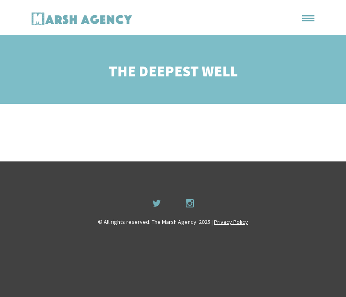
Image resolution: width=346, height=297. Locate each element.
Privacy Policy (231, 222)
